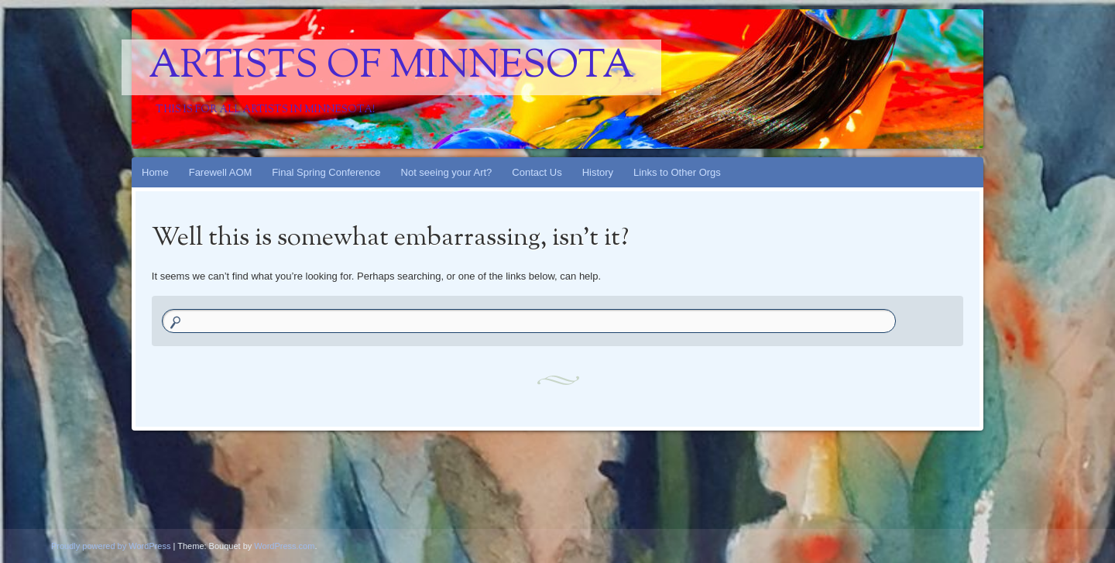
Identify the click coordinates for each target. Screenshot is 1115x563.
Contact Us (536, 172)
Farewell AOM (220, 172)
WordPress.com (284, 546)
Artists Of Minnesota (391, 67)
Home (155, 172)
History (597, 172)
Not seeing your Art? (446, 172)
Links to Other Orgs (677, 172)
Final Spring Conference (326, 172)
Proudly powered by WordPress (110, 546)
